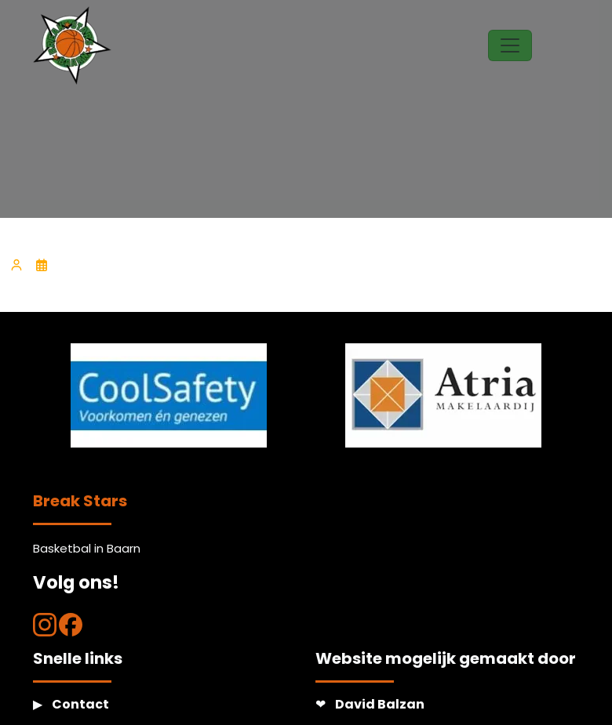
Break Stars (80, 501)
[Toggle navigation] (510, 45)
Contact (80, 704)
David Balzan (379, 704)
